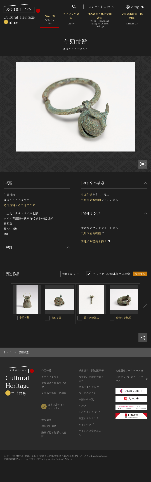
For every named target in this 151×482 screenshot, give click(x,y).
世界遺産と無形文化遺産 (99, 20)
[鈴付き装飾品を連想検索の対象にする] (79, 318)
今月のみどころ (87, 393)
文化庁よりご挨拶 (89, 387)
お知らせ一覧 (86, 399)
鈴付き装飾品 (91, 317)
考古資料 (9, 205)
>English (135, 6)
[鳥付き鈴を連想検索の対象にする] (47, 318)
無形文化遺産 (48, 426)
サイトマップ (86, 424)
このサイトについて (102, 6)
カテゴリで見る (71, 19)
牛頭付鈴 (86, 194)
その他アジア (26, 205)
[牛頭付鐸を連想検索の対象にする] (15, 318)
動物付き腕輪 (123, 317)
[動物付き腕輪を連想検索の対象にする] (112, 318)
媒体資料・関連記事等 (91, 370)
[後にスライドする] (143, 303)
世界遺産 (46, 420)
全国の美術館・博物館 (132, 19)
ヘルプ (82, 405)
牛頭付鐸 (24, 317)
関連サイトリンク (89, 418)
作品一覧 (50, 19)
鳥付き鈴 (56, 317)
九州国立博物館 (91, 200)
